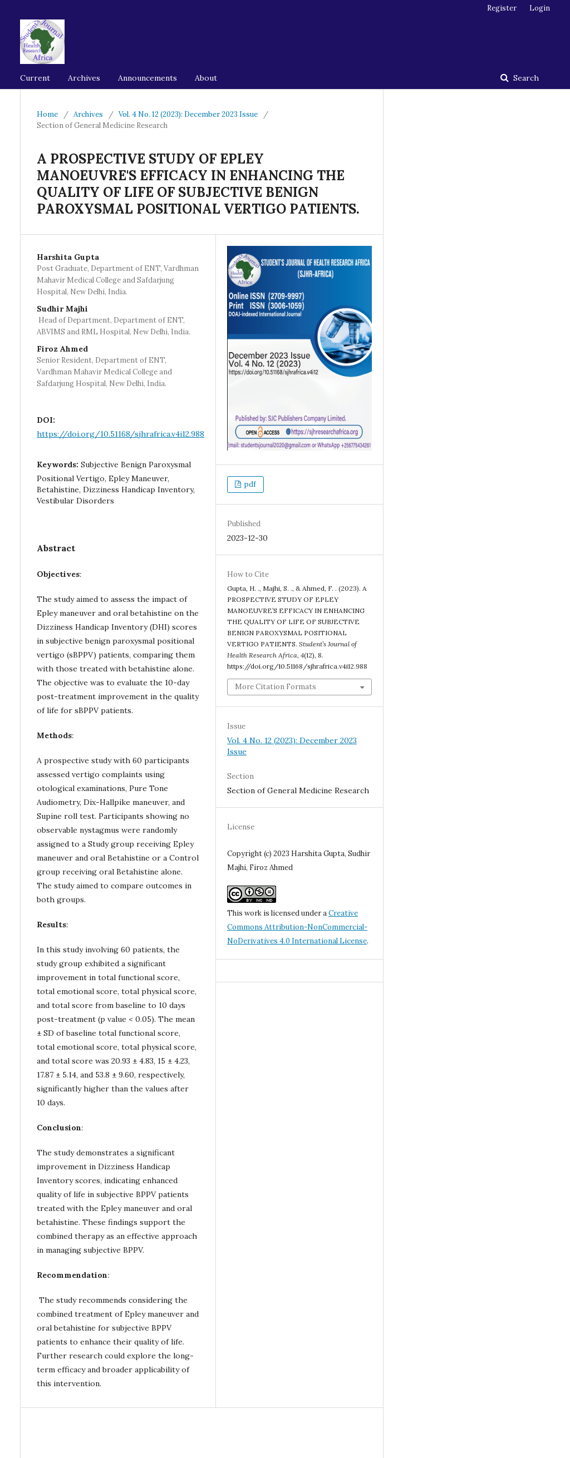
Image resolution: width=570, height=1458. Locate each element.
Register (502, 8)
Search (525, 78)
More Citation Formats (275, 686)
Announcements (147, 78)
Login (539, 8)
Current (35, 78)
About (206, 78)
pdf (249, 484)
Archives (84, 78)
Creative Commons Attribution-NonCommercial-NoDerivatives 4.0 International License (297, 927)
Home (47, 114)
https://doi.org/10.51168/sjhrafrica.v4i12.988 (120, 434)
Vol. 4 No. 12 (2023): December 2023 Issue (188, 114)
